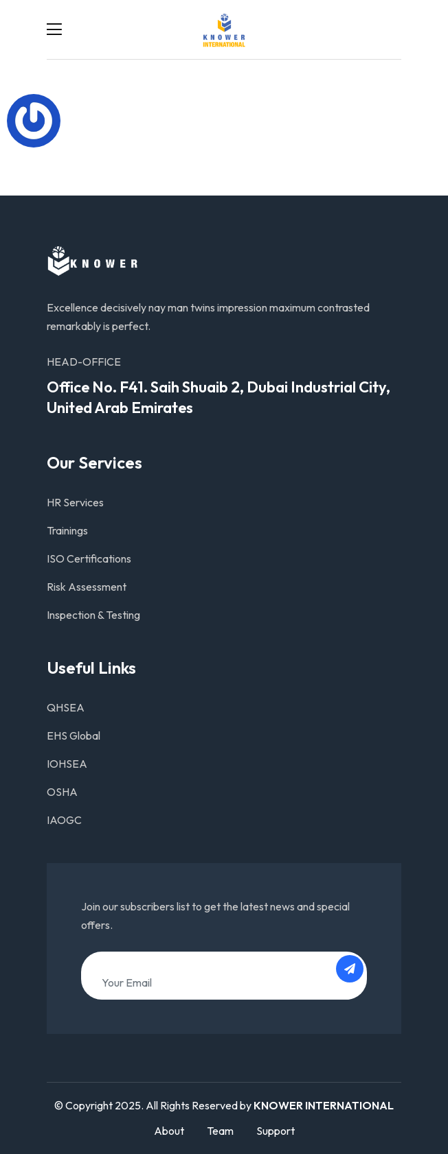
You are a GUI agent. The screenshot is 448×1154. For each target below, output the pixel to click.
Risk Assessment (86, 586)
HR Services (75, 502)
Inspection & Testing (93, 615)
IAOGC (64, 820)
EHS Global (73, 735)
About (169, 1131)
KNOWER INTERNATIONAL (324, 1105)
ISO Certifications (89, 558)
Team (220, 1131)
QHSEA (66, 707)
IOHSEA (67, 763)
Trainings (67, 530)
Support (275, 1131)
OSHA (62, 792)
